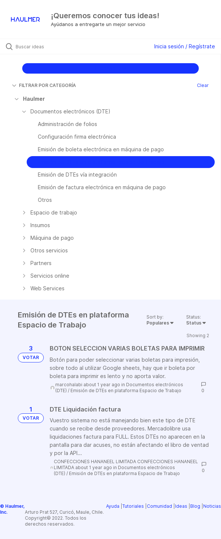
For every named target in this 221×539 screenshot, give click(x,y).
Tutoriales (133, 506)
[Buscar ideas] (58, 46)
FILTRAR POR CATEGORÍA (44, 85)
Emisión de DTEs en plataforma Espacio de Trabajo (125, 390)
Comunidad (159, 506)
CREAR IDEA (110, 68)
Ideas (181, 506)
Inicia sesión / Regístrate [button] (184, 46)
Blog (195, 506)
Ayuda (112, 506)
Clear (203, 85)
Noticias (212, 506)
